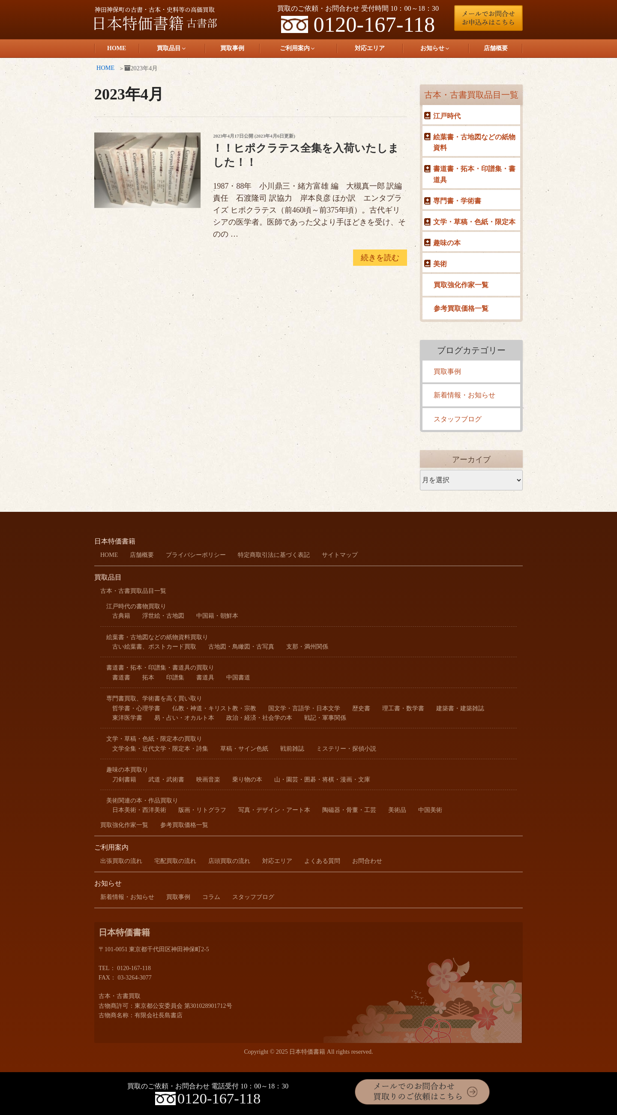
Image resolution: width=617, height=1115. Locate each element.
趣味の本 (447, 242)
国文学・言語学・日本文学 (304, 708)
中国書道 (238, 677)
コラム (211, 897)
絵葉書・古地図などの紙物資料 (474, 142)
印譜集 (175, 677)
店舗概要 (496, 48)
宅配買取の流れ (175, 861)
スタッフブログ (458, 419)
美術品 (397, 810)
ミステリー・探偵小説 (346, 748)
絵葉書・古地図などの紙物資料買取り (157, 637)
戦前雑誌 (292, 748)
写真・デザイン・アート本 (274, 810)
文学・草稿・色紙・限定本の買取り (154, 739)
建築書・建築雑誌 (460, 708)
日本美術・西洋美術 (139, 810)
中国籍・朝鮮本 (217, 616)
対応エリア (370, 48)
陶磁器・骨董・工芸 (349, 810)
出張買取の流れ (121, 861)
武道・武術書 (166, 779)
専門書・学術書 (457, 200)
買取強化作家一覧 (461, 285)
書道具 (205, 677)
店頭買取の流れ (229, 861)
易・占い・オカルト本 (184, 718)
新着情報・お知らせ (464, 395)
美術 (440, 263)
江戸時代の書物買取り (136, 606)
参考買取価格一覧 (461, 308)
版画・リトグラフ (202, 810)
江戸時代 (447, 116)
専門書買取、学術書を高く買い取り (154, 698)
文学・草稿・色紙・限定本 (474, 221)
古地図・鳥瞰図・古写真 (241, 646)
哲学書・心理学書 (136, 708)
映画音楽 (208, 779)
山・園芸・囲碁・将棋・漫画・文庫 (322, 779)
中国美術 (430, 810)
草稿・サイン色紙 (244, 748)
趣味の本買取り (127, 769)
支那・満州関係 (307, 646)
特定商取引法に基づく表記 (274, 555)
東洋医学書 (127, 718)
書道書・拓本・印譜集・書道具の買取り (160, 667)
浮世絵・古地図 (163, 616)
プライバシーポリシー (196, 555)
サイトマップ (340, 555)
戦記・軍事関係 (325, 718)
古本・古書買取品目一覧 (471, 94)
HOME (116, 48)
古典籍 (121, 616)
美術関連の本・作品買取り (142, 800)
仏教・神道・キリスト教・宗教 (214, 708)
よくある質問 (322, 861)
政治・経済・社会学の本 (259, 718)
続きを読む (380, 259)
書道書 (121, 677)
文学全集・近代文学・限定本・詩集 (160, 748)
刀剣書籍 (124, 779)
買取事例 (232, 48)
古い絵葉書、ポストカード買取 (154, 646)
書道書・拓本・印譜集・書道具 (474, 174)
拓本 (148, 677)
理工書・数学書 (403, 708)
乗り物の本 (247, 779)
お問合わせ (367, 861)
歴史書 (361, 708)
